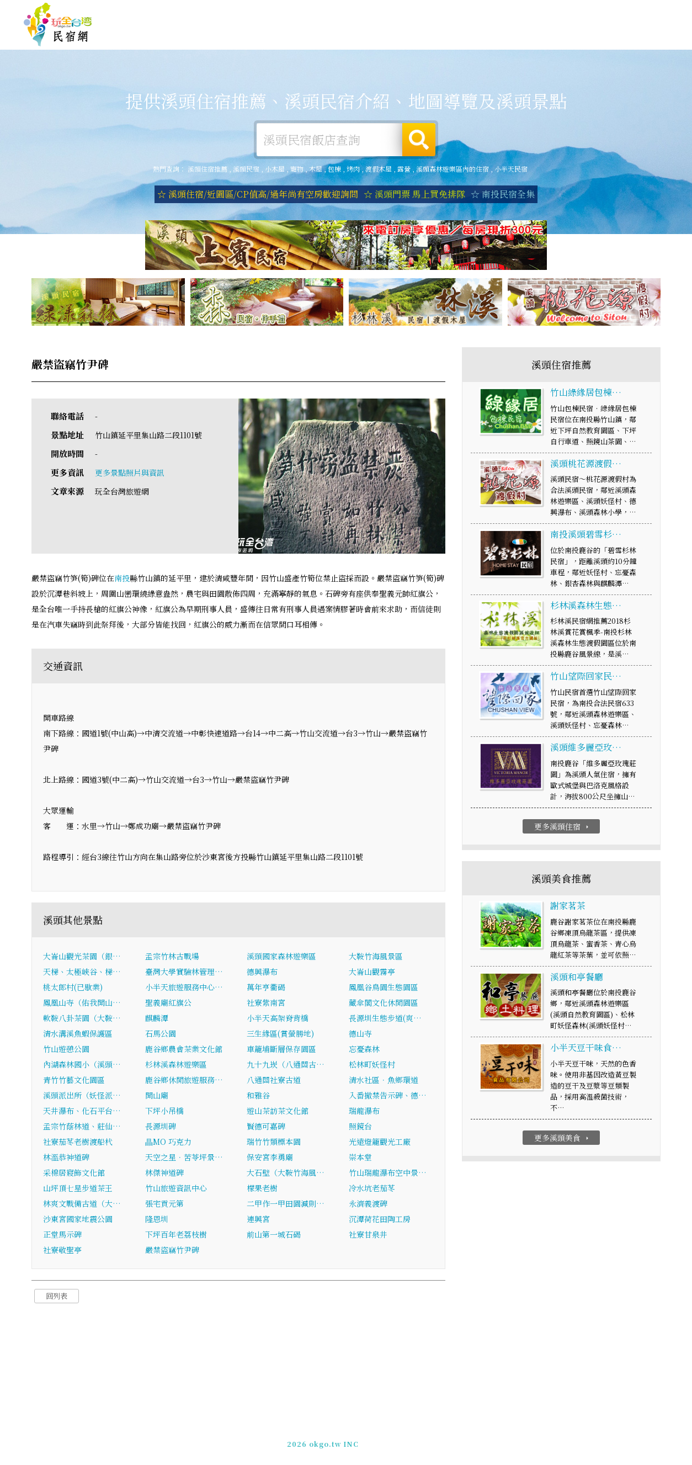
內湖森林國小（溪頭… (82, 1065)
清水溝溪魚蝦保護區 (78, 1034)
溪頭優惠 (421, 38)
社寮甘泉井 (368, 1235)
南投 (122, 579)
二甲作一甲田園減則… (285, 1204)
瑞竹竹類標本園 (274, 1142)
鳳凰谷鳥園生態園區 (383, 988)
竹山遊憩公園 (66, 1049)
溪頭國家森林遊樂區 (281, 957)
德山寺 (360, 1034)
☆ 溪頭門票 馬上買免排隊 (414, 194)
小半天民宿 (511, 168)
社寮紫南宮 (266, 1003)
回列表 (56, 1297)
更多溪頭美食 (562, 1138)
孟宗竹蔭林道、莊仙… (82, 1127)
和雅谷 (258, 1096)
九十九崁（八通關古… (285, 1065)
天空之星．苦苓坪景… (184, 1158)
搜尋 (418, 139)
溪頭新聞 (472, 41)
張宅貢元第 (164, 1204)
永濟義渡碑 (368, 1204)
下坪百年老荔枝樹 (176, 1235)
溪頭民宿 (246, 168)
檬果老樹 (262, 1189)
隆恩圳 (156, 1219)
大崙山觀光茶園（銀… (82, 957)
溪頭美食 (371, 37)
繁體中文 (638, 11)
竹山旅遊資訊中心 (176, 1189)
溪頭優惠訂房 (634, 36)
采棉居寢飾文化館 (74, 1173)
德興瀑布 (262, 972)
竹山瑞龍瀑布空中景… (388, 1173)
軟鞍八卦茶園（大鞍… (82, 1019)
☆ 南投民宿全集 (503, 194)
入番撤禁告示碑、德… (388, 1096)
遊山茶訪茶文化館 (277, 1111)
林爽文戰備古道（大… (82, 1204)
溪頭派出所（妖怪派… (82, 1096)
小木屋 (275, 168)
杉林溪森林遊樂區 (176, 1065)
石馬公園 (160, 1034)
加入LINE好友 (525, 1437)
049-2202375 (470, 1437)
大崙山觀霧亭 (372, 972)
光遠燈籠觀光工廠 (380, 1142)
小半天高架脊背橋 (277, 1019)
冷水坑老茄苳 (372, 1189)
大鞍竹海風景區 (376, 957)
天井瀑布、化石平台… (82, 1111)
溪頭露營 (269, 35)
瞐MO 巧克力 (168, 1142)
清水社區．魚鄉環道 (383, 1080)
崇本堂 (360, 1158)
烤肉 (353, 168)
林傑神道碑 (164, 1173)
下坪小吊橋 (164, 1111)
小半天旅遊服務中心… (184, 988)
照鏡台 (360, 1127)
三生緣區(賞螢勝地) (280, 1034)
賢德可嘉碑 (266, 1127)
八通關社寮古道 (274, 1080)
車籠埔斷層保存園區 (281, 1049)
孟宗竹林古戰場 (172, 957)
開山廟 (156, 1096)
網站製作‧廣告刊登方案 (561, 12)
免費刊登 (500, 12)
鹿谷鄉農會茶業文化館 (183, 1049)
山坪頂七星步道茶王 (78, 1189)
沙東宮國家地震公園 (78, 1219)
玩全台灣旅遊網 (454, 12)
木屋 (315, 168)
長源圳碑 (160, 1127)
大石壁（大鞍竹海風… (285, 1173)
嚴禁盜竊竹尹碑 (172, 1250)
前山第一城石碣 (274, 1235)
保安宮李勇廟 (270, 1158)
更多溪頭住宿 (562, 827)
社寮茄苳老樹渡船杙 (78, 1142)
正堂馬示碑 (62, 1235)
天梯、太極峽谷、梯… (82, 972)
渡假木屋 (378, 168)
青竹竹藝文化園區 (74, 1080)
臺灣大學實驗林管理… (184, 972)
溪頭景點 (523, 43)
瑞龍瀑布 (364, 1111)
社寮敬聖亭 (62, 1250)
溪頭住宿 (218, 34)
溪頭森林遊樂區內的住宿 (452, 168)
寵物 (297, 168)
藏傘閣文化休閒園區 (383, 1003)
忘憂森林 (364, 1049)
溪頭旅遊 (320, 36)
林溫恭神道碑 (66, 1158)
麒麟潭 (156, 1019)
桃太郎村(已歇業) (73, 988)
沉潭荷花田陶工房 (380, 1219)
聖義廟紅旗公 (168, 1003)
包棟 (334, 168)
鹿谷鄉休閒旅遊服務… (184, 1080)
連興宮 (258, 1219)
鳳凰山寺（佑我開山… (82, 1003)
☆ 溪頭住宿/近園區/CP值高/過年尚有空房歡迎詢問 (257, 194)
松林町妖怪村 (372, 1065)
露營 (404, 168)
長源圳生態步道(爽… (385, 1019)
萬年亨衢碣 (266, 988)
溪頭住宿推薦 (58, 25)
